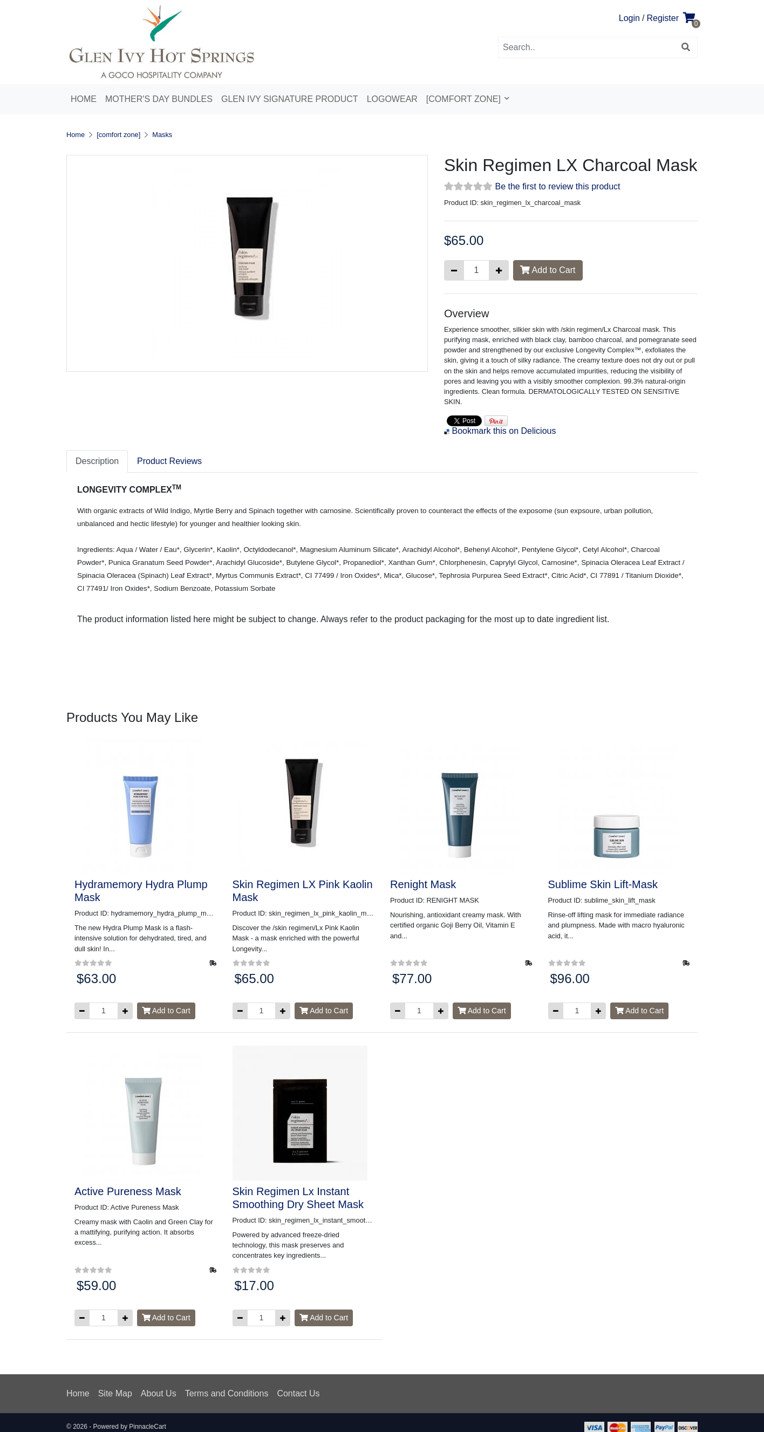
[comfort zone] (464, 99)
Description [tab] (97, 461)
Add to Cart (548, 270)
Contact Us (298, 1393)
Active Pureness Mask (127, 1191)
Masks (162, 135)
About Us (158, 1393)
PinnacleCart (147, 1426)
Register (662, 18)
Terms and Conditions (227, 1393)
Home (84, 99)
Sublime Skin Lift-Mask (603, 884)
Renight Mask (423, 884)
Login (629, 18)
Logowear (392, 99)
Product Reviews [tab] (169, 461)
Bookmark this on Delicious (504, 430)
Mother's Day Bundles (159, 99)
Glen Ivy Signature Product (289, 99)
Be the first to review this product (557, 186)
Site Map (115, 1393)
